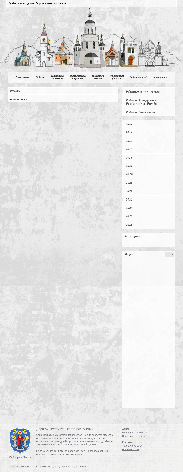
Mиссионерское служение (78, 77)
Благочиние (22, 77)
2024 (129, 208)
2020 (129, 174)
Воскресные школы (98, 77)
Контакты (160, 77)
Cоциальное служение (57, 77)
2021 (129, 183)
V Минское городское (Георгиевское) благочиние (61, 466)
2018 (129, 157)
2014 (129, 124)
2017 (129, 149)
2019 (129, 166)
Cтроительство (139, 77)
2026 (129, 224)
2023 (129, 199)
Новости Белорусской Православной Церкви (141, 101)
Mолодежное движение (117, 77)
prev (167, 254)
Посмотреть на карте (133, 436)
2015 (129, 132)
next (172, 254)
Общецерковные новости (143, 91)
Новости (40, 77)
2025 (129, 216)
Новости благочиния (140, 112)
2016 (129, 141)
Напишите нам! (130, 449)
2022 (129, 191)
